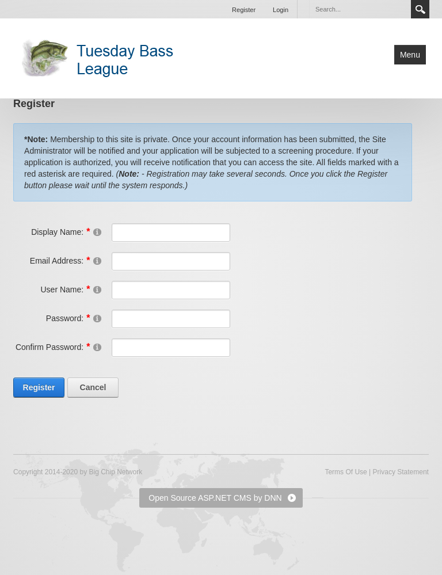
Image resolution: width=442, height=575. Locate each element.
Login (280, 9)
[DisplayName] (171, 232)
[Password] (171, 319)
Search (420, 9)
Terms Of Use (346, 472)
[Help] (97, 231)
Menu (410, 54)
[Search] (359, 9)
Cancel (93, 387)
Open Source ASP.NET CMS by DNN (214, 497)
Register (244, 9)
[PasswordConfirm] (171, 347)
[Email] (171, 261)
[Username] (171, 290)
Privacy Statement (401, 472)
